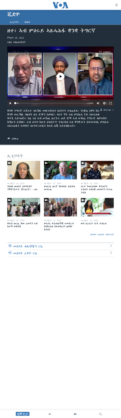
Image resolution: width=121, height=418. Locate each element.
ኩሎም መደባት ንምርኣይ (102, 234)
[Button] (12, 139)
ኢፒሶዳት (14, 22)
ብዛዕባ (27, 22)
